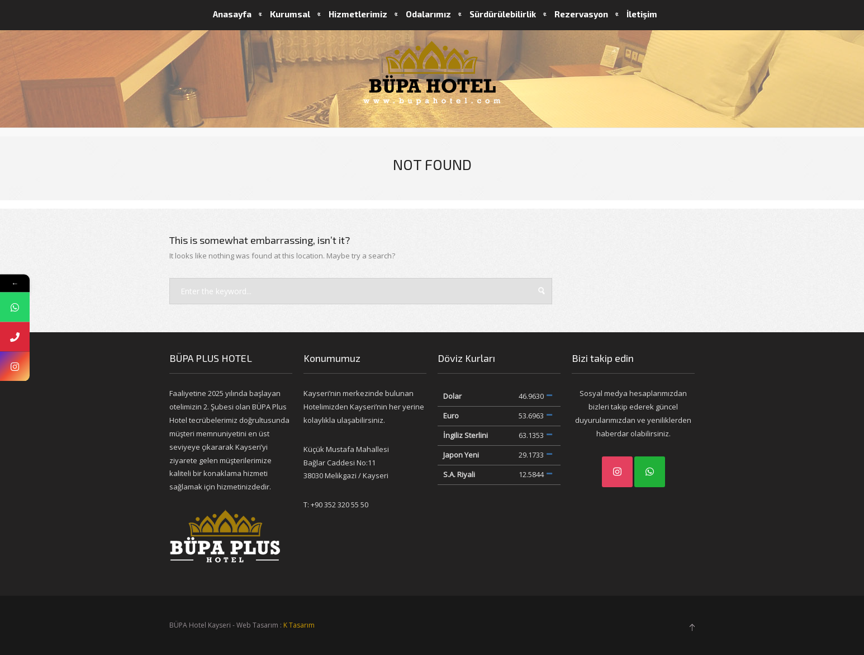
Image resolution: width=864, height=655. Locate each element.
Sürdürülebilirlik (502, 14)
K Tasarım (299, 625)
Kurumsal (290, 14)
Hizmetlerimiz (358, 14)
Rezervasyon (581, 14)
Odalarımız (428, 14)
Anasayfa (232, 14)
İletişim (641, 14)
